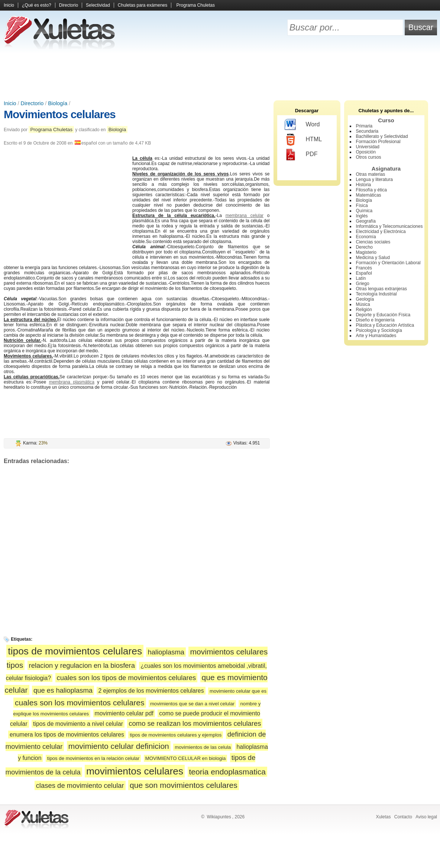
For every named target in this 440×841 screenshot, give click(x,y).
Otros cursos (368, 157)
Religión (364, 309)
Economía (366, 236)
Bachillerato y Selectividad (382, 136)
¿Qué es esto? (36, 5)
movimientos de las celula (203, 747)
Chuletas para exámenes (142, 5)
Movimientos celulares (60, 114)
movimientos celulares (134, 771)
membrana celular (244, 215)
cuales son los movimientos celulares (79, 702)
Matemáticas (368, 195)
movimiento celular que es (238, 691)
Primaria (364, 126)
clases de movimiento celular (80, 785)
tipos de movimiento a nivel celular (78, 724)
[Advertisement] (220, 74)
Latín (361, 278)
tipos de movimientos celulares (75, 651)
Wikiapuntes (219, 816)
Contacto (403, 816)
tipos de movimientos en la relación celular (93, 758)
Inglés (362, 216)
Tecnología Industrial (376, 294)
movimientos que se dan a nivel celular (192, 703)
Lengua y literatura (374, 179)
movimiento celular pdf (124, 713)
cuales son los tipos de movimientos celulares (126, 678)
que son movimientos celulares (183, 785)
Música (363, 304)
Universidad (367, 146)
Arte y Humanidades (376, 335)
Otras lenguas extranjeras (381, 288)
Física (362, 205)
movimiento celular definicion (118, 746)
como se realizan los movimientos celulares (195, 723)
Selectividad (98, 5)
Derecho (364, 247)
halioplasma (166, 652)
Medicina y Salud (373, 257)
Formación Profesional (378, 141)
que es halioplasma (63, 690)
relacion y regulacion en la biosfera (82, 665)
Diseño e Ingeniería (375, 320)
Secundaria (367, 131)
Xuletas (383, 816)
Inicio (9, 5)
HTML (303, 140)
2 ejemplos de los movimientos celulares (151, 691)
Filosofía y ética (371, 190)
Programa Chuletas (196, 5)
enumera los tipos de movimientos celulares (67, 734)
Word (302, 125)
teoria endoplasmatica (227, 771)
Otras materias (370, 174)
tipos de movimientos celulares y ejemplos (175, 735)
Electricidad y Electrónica (381, 231)
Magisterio (366, 252)
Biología (57, 103)
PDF (301, 155)
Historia (363, 184)
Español (364, 273)
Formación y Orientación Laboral (388, 262)
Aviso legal (426, 816)
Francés (364, 268)
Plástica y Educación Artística (385, 325)
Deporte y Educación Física (383, 314)
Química (364, 210)
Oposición (366, 152)
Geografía (366, 221)
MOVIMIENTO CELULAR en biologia (185, 758)
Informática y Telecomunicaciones (389, 226)
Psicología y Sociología (379, 330)
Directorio (68, 5)
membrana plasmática (71, 382)
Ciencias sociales (373, 242)
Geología (365, 299)
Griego (362, 283)
